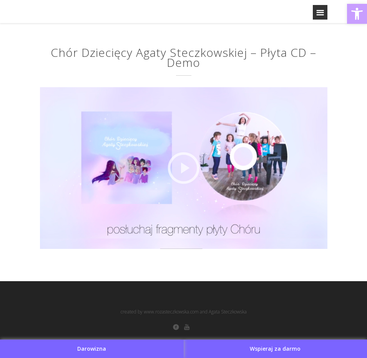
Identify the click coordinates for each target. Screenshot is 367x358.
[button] (357, 14)
